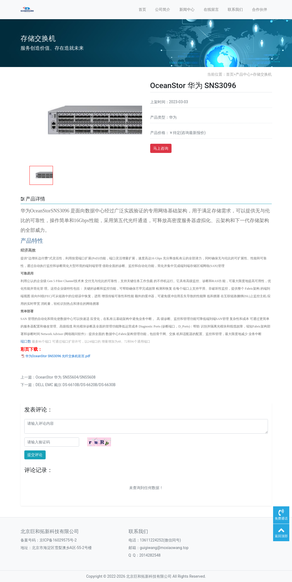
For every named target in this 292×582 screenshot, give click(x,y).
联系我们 (235, 9)
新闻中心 (186, 9)
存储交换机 (262, 74)
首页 (142, 9)
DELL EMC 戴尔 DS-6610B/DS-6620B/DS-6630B (76, 385)
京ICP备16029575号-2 (58, 540)
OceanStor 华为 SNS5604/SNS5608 (66, 377)
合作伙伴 (259, 9)
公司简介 (162, 9)
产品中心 (243, 74)
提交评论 (34, 455)
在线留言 (211, 9)
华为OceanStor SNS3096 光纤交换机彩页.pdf (57, 356)
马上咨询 (160, 148)
